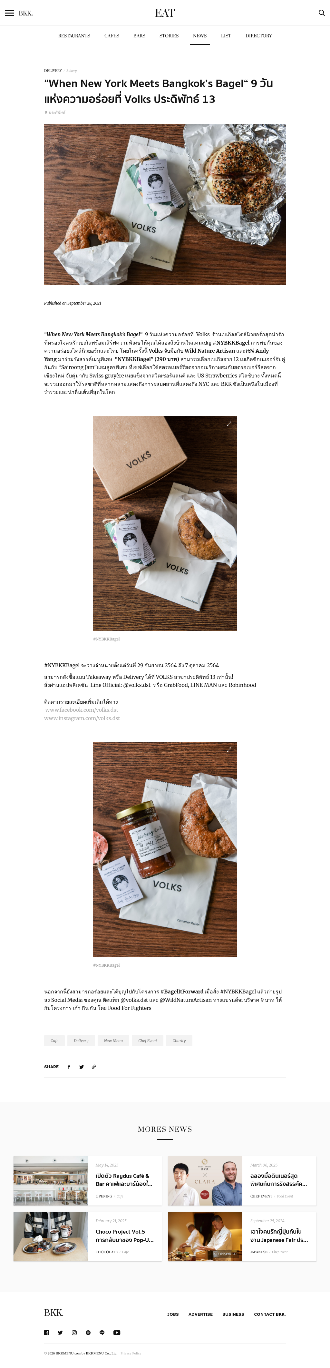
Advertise (201, 1314)
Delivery (81, 1040)
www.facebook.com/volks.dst (82, 710)
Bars (139, 36)
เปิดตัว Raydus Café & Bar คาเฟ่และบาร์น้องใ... (124, 1180)
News (200, 36)
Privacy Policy (131, 1353)
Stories (169, 36)
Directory (259, 36)
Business (233, 1314)
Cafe (54, 1040)
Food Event (285, 1196)
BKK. (53, 1313)
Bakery (71, 71)
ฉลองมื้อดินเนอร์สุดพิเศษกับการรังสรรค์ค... (278, 1180)
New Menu (113, 1040)
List (226, 36)
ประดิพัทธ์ (54, 112)
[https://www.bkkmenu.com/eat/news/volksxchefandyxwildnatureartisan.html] (94, 1067)
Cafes (111, 36)
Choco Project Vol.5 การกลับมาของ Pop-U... (125, 1236)
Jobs (173, 1314)
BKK (26, 13)
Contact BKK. (270, 1314)
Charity (179, 1040)
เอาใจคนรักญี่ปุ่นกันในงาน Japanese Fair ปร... (279, 1236)
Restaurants (74, 36)
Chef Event (147, 1040)
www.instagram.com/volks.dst (82, 718)
